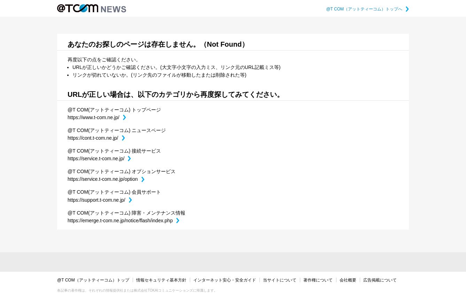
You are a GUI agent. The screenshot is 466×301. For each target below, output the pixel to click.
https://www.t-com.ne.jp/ (97, 117)
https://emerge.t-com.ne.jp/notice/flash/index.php (123, 220)
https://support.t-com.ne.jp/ (100, 200)
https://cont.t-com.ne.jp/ (96, 138)
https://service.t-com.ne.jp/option (106, 179)
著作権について (318, 280)
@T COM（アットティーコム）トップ (93, 280)
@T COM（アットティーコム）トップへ (367, 9)
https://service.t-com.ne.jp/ (99, 158)
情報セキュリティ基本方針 (161, 280)
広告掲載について (380, 280)
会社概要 (348, 280)
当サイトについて (279, 280)
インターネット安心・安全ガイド (224, 280)
